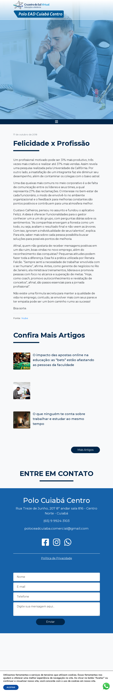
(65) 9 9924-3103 (56, 521)
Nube (24, 318)
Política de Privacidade (56, 558)
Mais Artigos (85, 449)
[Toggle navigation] (56, 121)
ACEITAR (11, 687)
